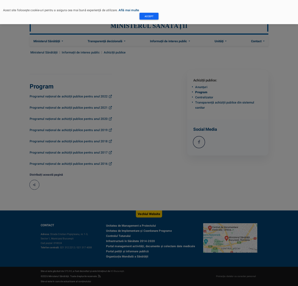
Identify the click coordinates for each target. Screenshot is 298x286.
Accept (149, 16)
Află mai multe (129, 10)
